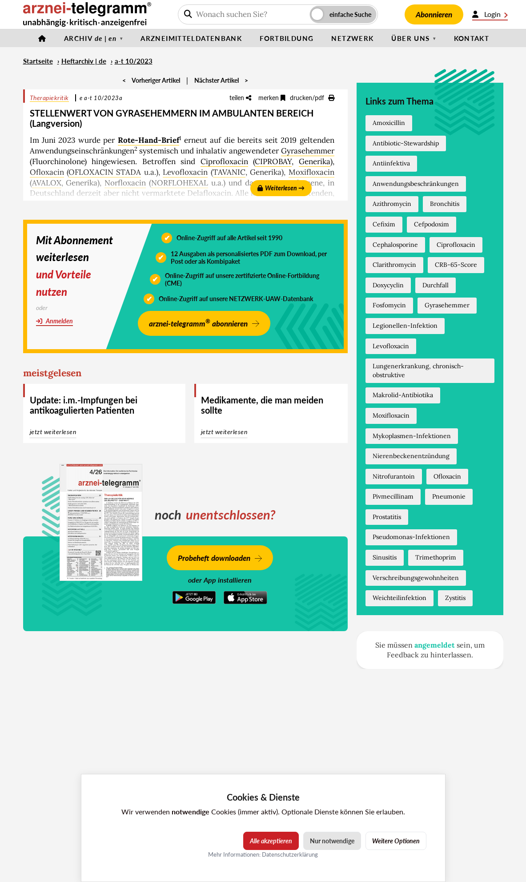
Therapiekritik (49, 97)
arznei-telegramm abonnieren (198, 323)
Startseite (38, 61)
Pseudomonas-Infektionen (411, 537)
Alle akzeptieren (271, 841)
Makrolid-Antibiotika (403, 395)
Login (490, 14)
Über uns (410, 38)
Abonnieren (434, 14)
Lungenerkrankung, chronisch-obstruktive (418, 370)
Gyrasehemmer (307, 151)
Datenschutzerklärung (290, 854)
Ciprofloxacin (224, 161)
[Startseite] (42, 38)
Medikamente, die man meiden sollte (262, 405)
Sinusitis (385, 557)
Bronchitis (444, 204)
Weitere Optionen (396, 841)
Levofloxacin (185, 172)
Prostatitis (387, 517)
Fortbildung (286, 38)
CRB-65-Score (456, 265)
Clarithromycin (394, 265)
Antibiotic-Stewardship (406, 143)
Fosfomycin (389, 305)
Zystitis (455, 598)
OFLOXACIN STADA (104, 172)
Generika (314, 161)
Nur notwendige (332, 841)
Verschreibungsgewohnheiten (416, 578)
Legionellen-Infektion (405, 326)
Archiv (90, 38)
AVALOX (46, 183)
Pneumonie (449, 496)
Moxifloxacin (311, 172)
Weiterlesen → (281, 188)
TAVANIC (229, 172)
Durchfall (435, 285)
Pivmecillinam (393, 496)
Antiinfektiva (391, 163)
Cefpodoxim (431, 224)
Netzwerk (352, 38)
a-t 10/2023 (134, 61)
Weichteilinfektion (399, 598)
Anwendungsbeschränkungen (416, 184)
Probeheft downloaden (214, 558)
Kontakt (472, 38)
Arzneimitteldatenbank (191, 38)
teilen (240, 97)
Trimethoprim (435, 557)
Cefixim (384, 224)
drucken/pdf (312, 97)
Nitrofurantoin (394, 476)
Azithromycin (392, 204)
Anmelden (54, 321)
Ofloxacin (47, 172)
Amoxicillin (389, 123)
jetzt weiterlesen (53, 431)
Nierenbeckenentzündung (411, 456)
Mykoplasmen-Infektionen (412, 436)
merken (271, 97)
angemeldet (434, 644)
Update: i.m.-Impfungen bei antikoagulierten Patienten (83, 405)
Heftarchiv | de (83, 61)
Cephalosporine (395, 245)
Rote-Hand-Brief (148, 140)
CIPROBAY (273, 161)
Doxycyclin (388, 285)
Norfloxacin (125, 183)
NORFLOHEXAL (179, 183)
